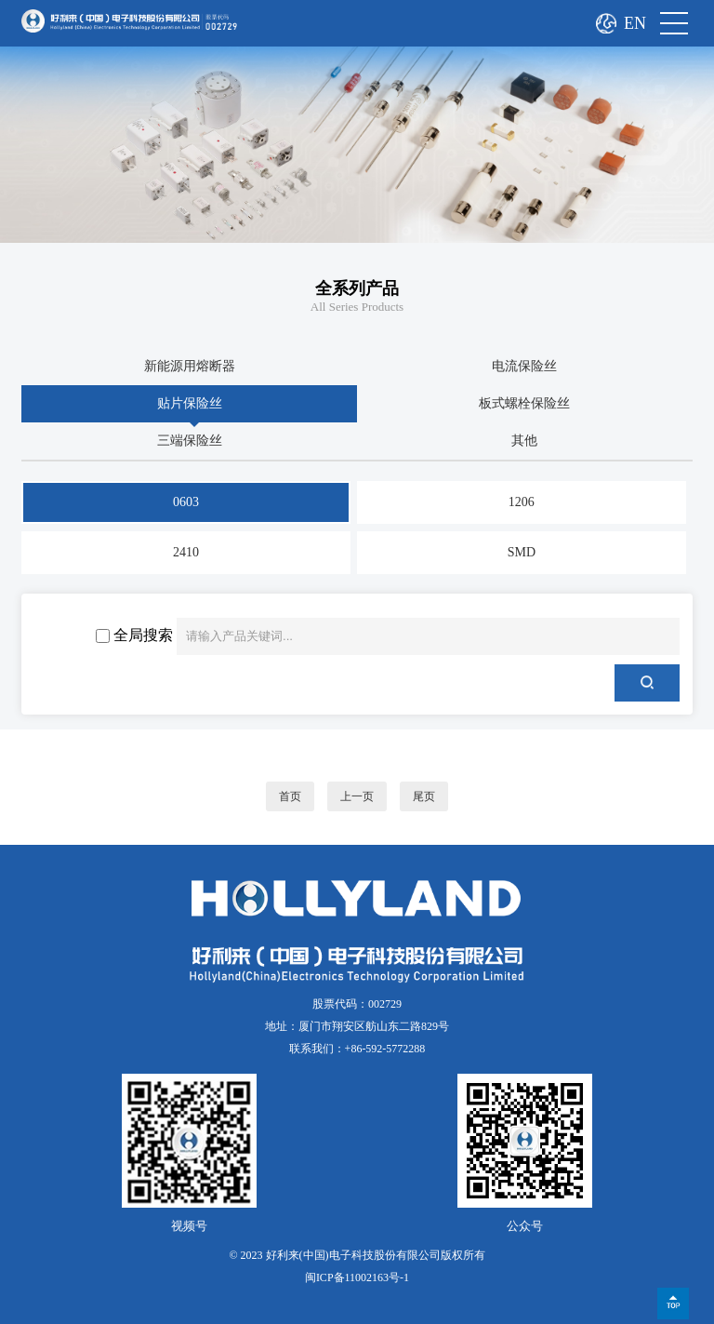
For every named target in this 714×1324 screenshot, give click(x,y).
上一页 (357, 796)
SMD (522, 552)
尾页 (424, 796)
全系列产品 (357, 288)
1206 (522, 502)
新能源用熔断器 (189, 366)
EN (635, 23)
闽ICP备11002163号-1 (357, 1277)
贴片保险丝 (189, 403)
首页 (290, 796)
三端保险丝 (189, 441)
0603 (186, 502)
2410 (186, 552)
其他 (524, 441)
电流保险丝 (524, 366)
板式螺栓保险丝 (524, 403)
